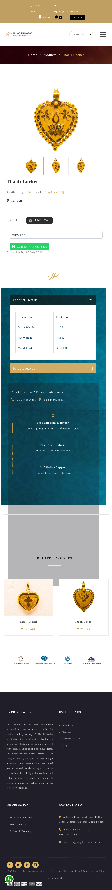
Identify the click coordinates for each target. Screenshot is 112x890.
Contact (66, 732)
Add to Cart (42, 220)
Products (49, 55)
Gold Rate (77, 17)
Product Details (25, 300)
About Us (67, 725)
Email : (67, 842)
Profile (44, 16)
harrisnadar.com (50, 871)
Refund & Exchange (21, 831)
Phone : (67, 829)
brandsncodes (55, 878)
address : (68, 817)
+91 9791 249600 (36, 9)
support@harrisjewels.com (67, 9)
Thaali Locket (28, 621)
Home (32, 55)
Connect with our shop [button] (29, 246)
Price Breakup (24, 368)
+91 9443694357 (23, 399)
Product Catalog (71, 738)
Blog (65, 745)
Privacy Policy (18, 824)
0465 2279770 (80, 829)
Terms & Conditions (21, 817)
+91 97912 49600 (68, 834)
